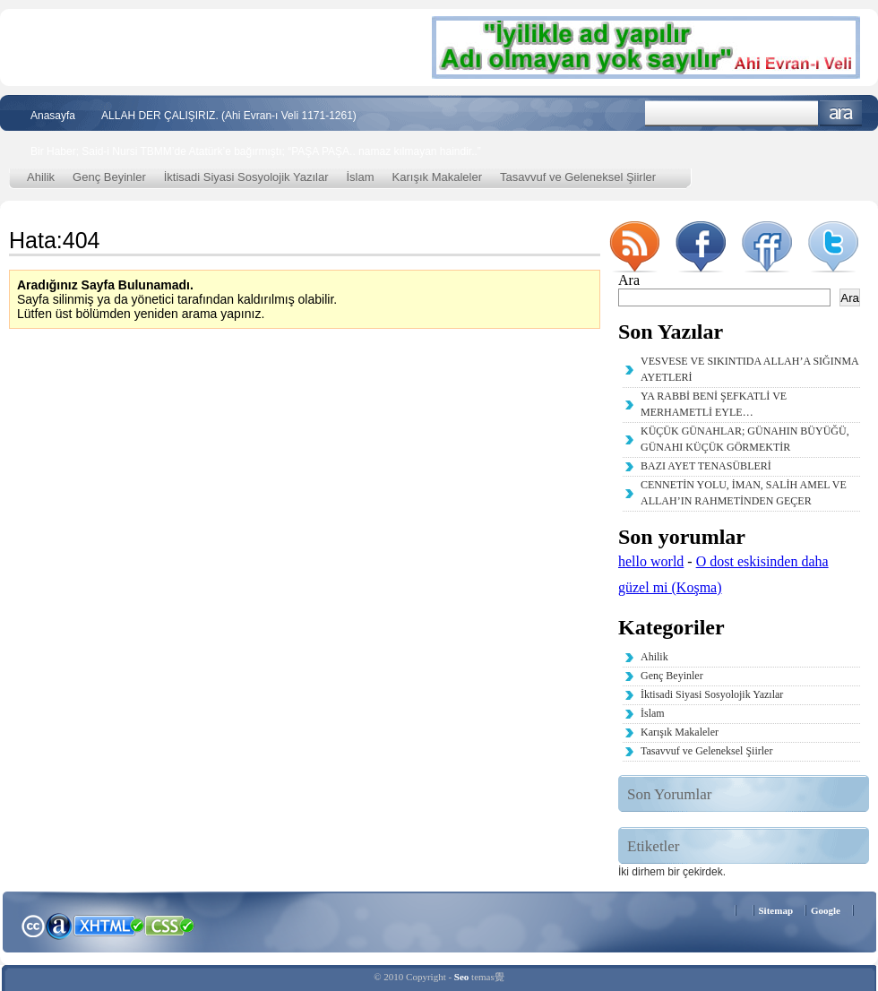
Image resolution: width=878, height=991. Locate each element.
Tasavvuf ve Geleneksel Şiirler (578, 177)
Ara (841, 113)
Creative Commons (33, 924)
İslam (360, 177)
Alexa (59, 925)
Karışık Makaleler (437, 177)
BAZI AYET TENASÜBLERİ (706, 466)
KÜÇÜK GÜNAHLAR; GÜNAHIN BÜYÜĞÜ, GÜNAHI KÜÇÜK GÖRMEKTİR (745, 439)
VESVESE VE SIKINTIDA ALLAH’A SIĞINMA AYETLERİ (750, 369)
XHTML (108, 923)
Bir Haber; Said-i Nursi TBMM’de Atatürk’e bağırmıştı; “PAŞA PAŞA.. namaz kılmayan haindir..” (255, 151)
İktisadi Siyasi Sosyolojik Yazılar (246, 177)
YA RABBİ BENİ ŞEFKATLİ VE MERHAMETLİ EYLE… (714, 404)
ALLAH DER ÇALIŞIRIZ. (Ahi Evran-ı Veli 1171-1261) (229, 115)
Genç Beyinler (109, 177)
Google (825, 910)
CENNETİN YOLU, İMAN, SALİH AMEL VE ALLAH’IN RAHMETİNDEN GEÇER (744, 492)
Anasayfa (52, 115)
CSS (169, 924)
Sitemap (776, 910)
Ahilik (41, 177)
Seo (461, 976)
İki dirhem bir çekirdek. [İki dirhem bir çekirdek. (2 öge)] (672, 872)
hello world (651, 561)
